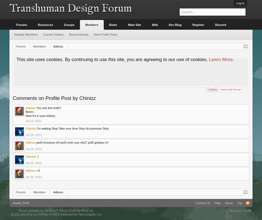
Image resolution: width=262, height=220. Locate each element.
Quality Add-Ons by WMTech (56, 214)
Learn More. (221, 59)
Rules (113, 24)
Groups (69, 24)
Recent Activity (78, 34)
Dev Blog (175, 24)
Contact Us (203, 203)
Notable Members (26, 34)
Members (91, 24)
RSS (248, 203)
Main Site (134, 24)
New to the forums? (231, 89)
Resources (45, 24)
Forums (21, 24)
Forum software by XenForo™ (56, 210)
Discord (220, 24)
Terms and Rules (240, 210)
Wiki (155, 24)
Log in (240, 3)
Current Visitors (53, 34)
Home (229, 203)
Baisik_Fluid (21, 203)
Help (217, 203)
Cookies (212, 89)
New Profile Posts (105, 34)
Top (239, 203)
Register (198, 24)
